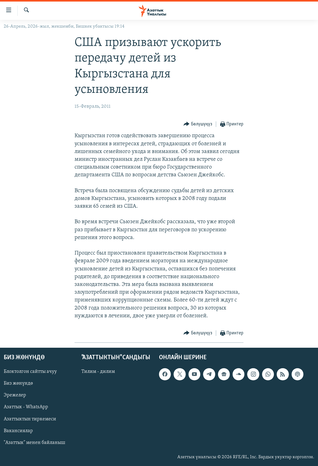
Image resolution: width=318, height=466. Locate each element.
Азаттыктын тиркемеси (30, 419)
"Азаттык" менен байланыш (34, 442)
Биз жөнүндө (18, 383)
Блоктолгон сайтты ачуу (30, 371)
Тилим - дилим (98, 371)
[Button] (198, 124)
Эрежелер (15, 395)
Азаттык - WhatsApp (26, 407)
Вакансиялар (18, 430)
